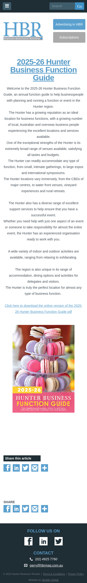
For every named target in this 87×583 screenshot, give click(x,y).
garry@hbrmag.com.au (46, 565)
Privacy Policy (76, 574)
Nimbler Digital (50, 580)
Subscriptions (69, 37)
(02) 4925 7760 (46, 559)
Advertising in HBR (69, 24)
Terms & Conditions (54, 574)
